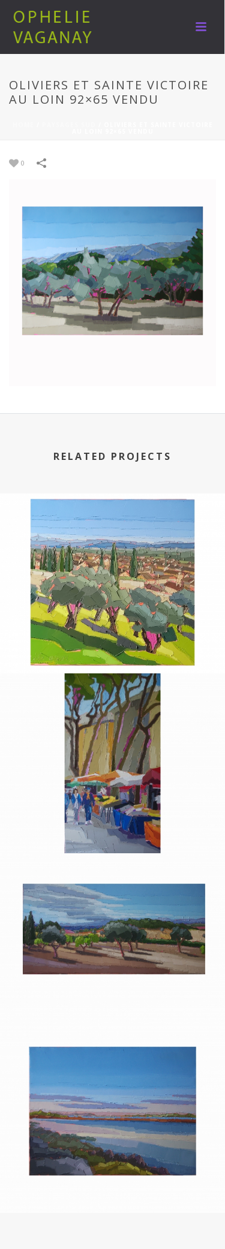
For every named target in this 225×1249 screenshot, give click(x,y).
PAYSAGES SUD (69, 125)
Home (23, 125)
